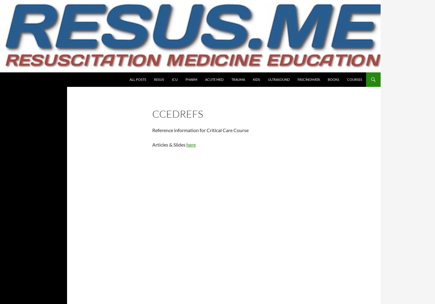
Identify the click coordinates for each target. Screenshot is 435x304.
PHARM (191, 79)
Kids (256, 79)
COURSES (354, 79)
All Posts (138, 79)
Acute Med (214, 79)
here (191, 144)
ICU (175, 79)
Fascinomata (309, 79)
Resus (159, 79)
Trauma (238, 79)
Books (333, 79)
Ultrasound (279, 79)
